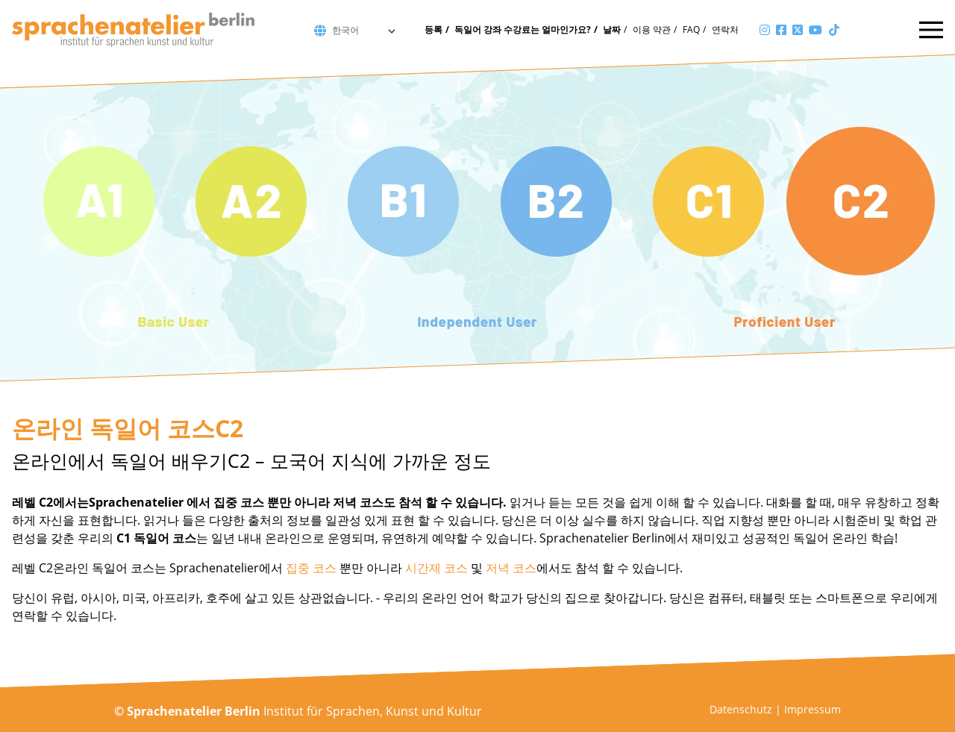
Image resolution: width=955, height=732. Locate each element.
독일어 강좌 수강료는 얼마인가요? (522, 29)
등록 (433, 29)
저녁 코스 (511, 568)
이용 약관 (652, 29)
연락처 (725, 29)
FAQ (691, 29)
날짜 (612, 29)
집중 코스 (311, 568)
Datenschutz (741, 709)
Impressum (812, 709)
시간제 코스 (436, 568)
